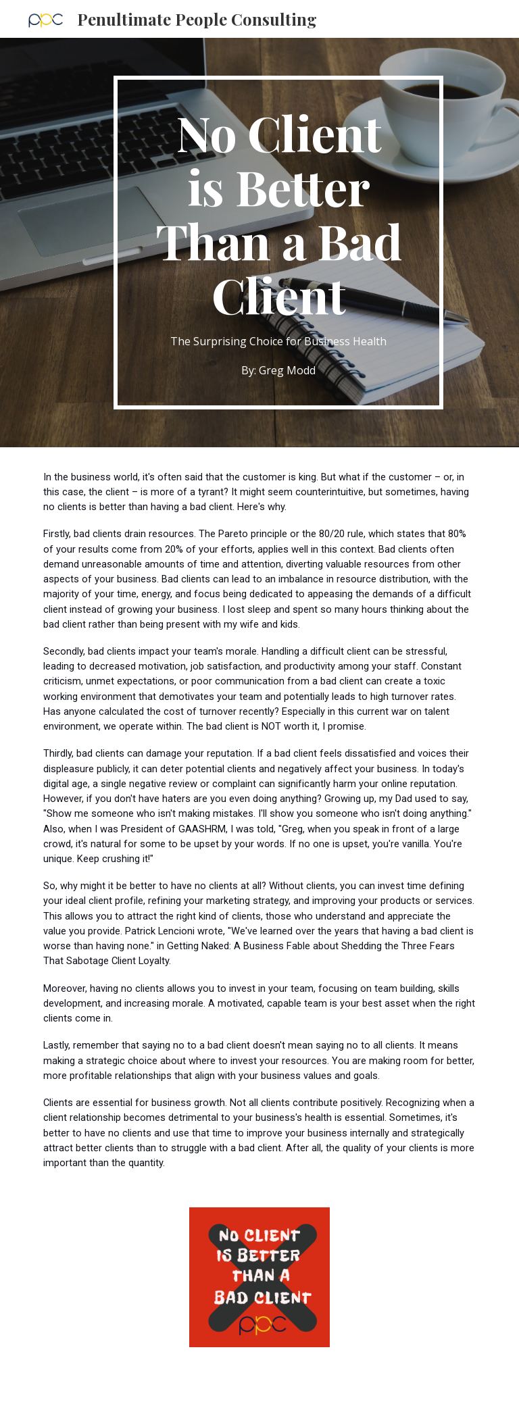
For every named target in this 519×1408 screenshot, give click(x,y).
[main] (278, 242)
